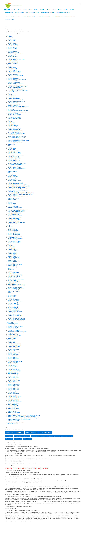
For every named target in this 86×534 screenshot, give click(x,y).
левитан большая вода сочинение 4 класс (17, 136)
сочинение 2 (10, 66)
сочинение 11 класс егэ (13, 303)
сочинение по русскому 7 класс (14, 219)
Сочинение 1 (9, 436)
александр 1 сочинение (13, 62)
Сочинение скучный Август (13, 409)
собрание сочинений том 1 (13, 52)
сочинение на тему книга (13, 354)
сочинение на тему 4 (12, 126)
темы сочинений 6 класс (13, 176)
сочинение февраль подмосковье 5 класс (17, 163)
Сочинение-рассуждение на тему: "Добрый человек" (19, 419)
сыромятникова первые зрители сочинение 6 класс (19, 186)
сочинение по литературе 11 (14, 299)
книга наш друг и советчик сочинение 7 (16, 211)
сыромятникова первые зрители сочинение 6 (17, 184)
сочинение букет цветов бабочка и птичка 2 (17, 86)
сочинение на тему (12, 342)
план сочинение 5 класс (13, 169)
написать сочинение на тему (14, 355)
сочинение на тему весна (13, 377)
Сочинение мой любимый (13, 289)
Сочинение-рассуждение (12, 413)
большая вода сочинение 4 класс (15, 130)
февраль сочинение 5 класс (14, 160)
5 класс (8, 145)
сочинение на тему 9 (12, 252)
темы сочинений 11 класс (13, 300)
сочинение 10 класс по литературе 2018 (16, 285)
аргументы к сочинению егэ (14, 330)
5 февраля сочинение (12, 159)
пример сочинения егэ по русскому (15, 326)
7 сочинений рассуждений (13, 214)
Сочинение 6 (52, 436)
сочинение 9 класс (12, 246)
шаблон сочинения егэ (13, 334)
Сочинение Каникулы (12, 171)
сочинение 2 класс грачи (13, 74)
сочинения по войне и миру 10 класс (16, 279)
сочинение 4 (10, 121)
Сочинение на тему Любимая (14, 291)
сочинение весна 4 (12, 124)
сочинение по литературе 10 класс (15, 275)
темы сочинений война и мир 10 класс (16, 288)
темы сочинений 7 (12, 204)
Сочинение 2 (18, 436)
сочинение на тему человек (14, 346)
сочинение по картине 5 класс (14, 152)
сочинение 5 (10, 147)
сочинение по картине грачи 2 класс (15, 83)
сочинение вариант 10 (12, 277)
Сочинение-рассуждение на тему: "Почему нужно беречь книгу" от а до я (24, 415)
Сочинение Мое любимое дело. (15, 118)
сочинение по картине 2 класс (14, 71)
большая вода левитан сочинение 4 (15, 134)
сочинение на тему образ (13, 393)
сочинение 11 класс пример (14, 314)
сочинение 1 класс (12, 39)
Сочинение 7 (60, 436)
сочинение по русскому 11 (13, 306)
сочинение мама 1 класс (13, 56)
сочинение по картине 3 (13, 102)
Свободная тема (10, 339)
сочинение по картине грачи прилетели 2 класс (18, 85)
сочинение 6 (10, 173)
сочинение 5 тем (11, 350)
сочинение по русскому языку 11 (15, 315)
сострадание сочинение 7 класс (15, 207)
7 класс (8, 200)
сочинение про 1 (11, 41)
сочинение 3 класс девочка (14, 98)
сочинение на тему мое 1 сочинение (16, 54)
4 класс (8, 120)
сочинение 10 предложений (14, 276)
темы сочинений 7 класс (13, 206)
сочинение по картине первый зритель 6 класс (18, 188)
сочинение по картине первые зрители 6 (16, 187)
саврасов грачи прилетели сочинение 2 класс (18, 90)
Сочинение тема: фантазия (14, 412)
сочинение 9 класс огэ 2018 (14, 261)
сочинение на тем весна (13, 376)
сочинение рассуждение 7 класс (15, 215)
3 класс (8, 93)
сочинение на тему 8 (12, 229)
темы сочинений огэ (12, 368)
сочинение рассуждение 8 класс (15, 236)
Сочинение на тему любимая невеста (16, 320)
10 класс (9, 268)
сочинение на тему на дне (13, 397)
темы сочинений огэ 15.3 (13, 405)
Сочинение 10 (18, 439)
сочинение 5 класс (12, 148)
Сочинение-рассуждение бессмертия (16, 422)
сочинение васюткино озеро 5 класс (15, 155)
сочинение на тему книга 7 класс (15, 217)
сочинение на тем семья (13, 403)
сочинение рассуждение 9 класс (15, 264)
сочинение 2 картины (12, 70)
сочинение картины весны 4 (14, 141)
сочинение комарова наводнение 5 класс (17, 168)
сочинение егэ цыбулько (13, 327)
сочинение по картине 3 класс (14, 103)
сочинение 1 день (11, 49)
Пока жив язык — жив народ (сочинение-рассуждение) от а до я (22, 416)
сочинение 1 (10, 36)
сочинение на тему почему (13, 388)
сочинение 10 (11, 269)
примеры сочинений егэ (13, 323)
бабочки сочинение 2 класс (14, 82)
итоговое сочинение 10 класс (14, 281)
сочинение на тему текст (13, 400)
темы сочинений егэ (12, 324)
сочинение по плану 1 (12, 43)
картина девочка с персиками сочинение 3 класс (18, 106)
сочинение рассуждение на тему (15, 345)
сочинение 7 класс (12, 203)
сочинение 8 (10, 226)
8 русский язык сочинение (13, 237)
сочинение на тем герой (13, 382)
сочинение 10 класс (12, 271)
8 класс (8, 225)
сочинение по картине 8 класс (14, 241)
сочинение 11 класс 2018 (13, 304)
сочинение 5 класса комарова (14, 167)
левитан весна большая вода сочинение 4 (17, 137)
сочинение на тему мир (13, 374)
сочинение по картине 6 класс (14, 180)
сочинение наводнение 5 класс (14, 157)
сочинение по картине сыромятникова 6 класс (18, 196)
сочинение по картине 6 (13, 179)
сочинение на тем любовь (13, 389)
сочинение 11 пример (12, 312)
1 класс (8, 35)
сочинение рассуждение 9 (13, 262)
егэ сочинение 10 (11, 283)
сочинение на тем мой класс (14, 369)
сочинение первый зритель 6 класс (15, 182)
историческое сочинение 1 (13, 45)
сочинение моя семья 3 (13, 113)
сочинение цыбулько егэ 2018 (14, 335)
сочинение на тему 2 (12, 68)
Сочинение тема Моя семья (14, 223)
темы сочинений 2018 (12, 404)
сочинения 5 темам (12, 149)
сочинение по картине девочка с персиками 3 (18, 107)
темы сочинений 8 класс (13, 230)
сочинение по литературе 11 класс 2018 (16, 319)
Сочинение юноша (12, 338)
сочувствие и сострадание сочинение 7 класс (18, 209)
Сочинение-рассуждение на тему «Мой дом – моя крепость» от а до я (23, 417)
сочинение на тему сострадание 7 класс (16, 222)
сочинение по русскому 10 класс (15, 287)
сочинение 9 (10, 245)
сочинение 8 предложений (13, 231)
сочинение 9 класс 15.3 (13, 253)
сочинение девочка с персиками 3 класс (16, 101)
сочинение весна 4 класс (13, 125)
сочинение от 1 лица (12, 48)
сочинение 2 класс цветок (13, 78)
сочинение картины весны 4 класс (15, 142)
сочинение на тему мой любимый (15, 361)
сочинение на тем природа (13, 378)
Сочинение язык (11, 144)
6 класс (8, 172)
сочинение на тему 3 (12, 97)
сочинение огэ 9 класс (12, 249)
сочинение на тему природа (14, 380)
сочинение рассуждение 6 (13, 195)
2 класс (8, 64)
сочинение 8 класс (12, 227)
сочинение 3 (10, 94)
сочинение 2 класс (12, 67)
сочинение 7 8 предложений (14, 221)
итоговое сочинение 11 (13, 307)
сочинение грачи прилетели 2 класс (15, 75)
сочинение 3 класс (12, 95)
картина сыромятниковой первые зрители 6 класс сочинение (21, 192)
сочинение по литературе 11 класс (15, 302)
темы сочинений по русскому (14, 384)
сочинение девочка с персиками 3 (15, 99)
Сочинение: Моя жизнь (13, 63)
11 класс (9, 292)
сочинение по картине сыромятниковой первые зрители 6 (20, 194)
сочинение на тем (12, 341)
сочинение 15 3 (11, 109)
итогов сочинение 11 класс (13, 308)
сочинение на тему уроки (13, 399)
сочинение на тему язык (13, 347)
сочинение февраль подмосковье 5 (15, 161)
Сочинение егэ (10, 322)
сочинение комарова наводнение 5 (15, 165)
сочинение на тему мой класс (14, 370)
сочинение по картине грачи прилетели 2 (17, 79)
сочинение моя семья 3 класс (14, 114)
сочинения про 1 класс (13, 44)
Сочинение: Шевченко (12, 91)
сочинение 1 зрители (12, 60)
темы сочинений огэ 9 (12, 254)
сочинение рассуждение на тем (15, 343)
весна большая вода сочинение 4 (15, 132)
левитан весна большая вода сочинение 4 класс (18, 140)
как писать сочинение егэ (13, 337)
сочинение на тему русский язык (15, 401)
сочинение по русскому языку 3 (14, 117)
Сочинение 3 (26, 436)
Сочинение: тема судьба (13, 267)
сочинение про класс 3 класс (14, 116)
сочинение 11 (11, 293)
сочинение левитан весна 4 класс (15, 138)
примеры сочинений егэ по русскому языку (17, 331)
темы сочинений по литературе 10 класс (16, 284)
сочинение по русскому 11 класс (15, 311)
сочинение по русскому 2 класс (14, 87)
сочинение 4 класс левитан (14, 129)
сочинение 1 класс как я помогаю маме (16, 59)
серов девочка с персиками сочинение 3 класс (18, 110)
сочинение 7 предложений (13, 218)
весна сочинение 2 (12, 76)
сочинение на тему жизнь (13, 349)
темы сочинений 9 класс (13, 250)
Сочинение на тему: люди (13, 198)
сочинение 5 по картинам (13, 151)
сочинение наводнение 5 (13, 156)
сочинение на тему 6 (12, 178)
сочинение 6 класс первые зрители (15, 183)
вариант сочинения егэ (13, 329)
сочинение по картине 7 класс (14, 213)
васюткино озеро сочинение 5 (14, 153)
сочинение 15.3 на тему (13, 364)
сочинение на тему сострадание (15, 396)
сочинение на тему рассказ (14, 351)
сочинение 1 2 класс (12, 51)
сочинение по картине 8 (13, 240)
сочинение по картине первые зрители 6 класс (18, 190)
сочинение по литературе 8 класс (15, 238)
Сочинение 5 (43, 436)
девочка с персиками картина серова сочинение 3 (19, 111)
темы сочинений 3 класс (13, 105)
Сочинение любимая (12, 265)
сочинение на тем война (13, 357)
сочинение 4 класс (12, 122)
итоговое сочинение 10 (13, 280)
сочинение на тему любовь (14, 391)
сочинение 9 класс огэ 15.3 (13, 257)
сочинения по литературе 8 (14, 234)
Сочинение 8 (69, 436)
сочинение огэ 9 (11, 248)
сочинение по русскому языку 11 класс (16, 318)
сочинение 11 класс (12, 295)
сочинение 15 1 (11, 55)
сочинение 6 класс (12, 175)
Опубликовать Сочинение (12, 423)
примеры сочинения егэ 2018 (14, 333)
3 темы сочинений (12, 407)
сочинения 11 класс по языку (14, 316)
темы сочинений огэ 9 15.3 (13, 260)
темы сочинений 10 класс (13, 272)
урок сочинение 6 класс (13, 191)
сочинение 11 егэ (11, 298)
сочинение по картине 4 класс (14, 128)
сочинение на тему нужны (13, 385)
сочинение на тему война (13, 358)
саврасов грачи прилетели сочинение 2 (16, 89)
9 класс (8, 244)
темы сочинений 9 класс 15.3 (14, 258)
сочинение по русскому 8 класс (14, 242)
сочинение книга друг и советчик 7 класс (16, 210)
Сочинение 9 (9, 439)
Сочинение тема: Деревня (13, 408)
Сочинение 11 (27, 439)
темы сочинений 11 (12, 296)
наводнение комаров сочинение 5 (15, 164)
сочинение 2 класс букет (13, 80)
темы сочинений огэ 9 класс (14, 256)
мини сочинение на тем (13, 372)
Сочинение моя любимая (13, 420)
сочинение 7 (10, 202)
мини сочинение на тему (13, 373)
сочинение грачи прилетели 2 (14, 72)
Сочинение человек (12, 199)
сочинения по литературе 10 (14, 273)
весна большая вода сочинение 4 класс (16, 133)
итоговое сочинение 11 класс (14, 310)
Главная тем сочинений (17, 29)
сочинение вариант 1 (12, 47)
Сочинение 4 (35, 436)
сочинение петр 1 (11, 40)
